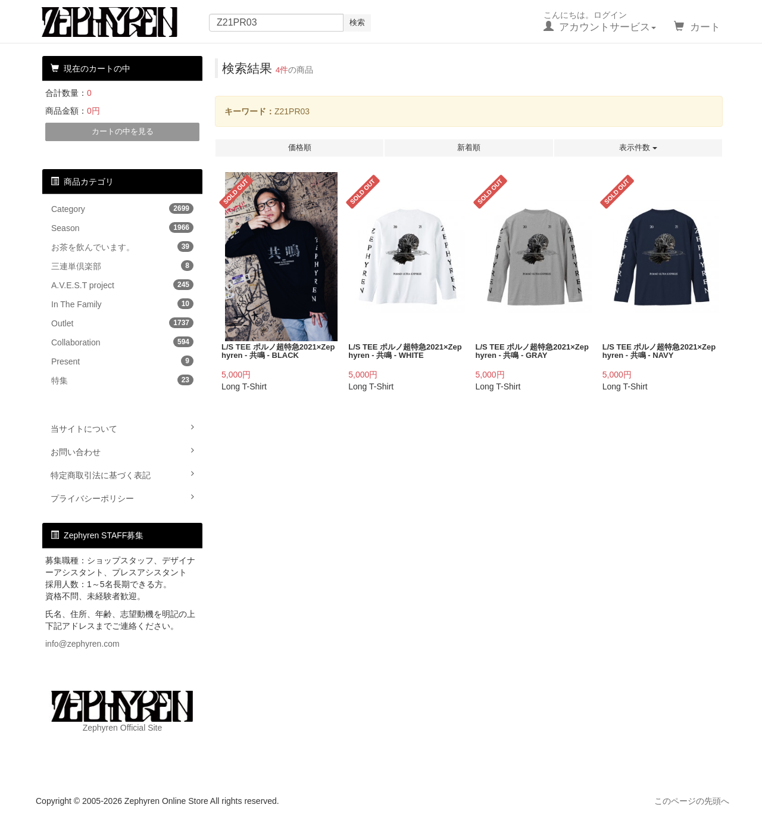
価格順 (299, 147)
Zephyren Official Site (122, 711)
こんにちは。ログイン (600, 21)
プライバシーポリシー (122, 497)
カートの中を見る (123, 131)
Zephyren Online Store (121, 22)
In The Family (122, 303)
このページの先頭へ (691, 801)
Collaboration (122, 341)
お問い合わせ (122, 451)
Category (122, 208)
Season (122, 227)
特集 (122, 380)
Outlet (122, 322)
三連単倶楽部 (122, 265)
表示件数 (638, 147)
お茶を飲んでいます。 (122, 246)
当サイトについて (122, 428)
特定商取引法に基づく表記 (122, 474)
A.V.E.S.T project (122, 284)
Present (122, 361)
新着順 (468, 147)
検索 (357, 22)
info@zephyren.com (82, 643)
